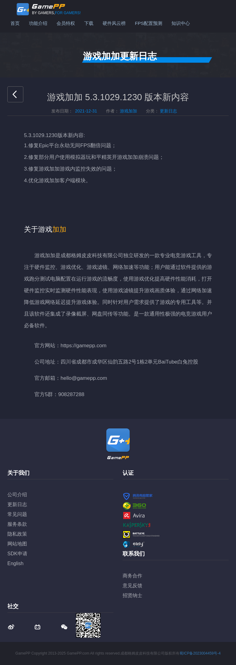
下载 (88, 23)
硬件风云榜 (114, 23)
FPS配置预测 (148, 23)
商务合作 (132, 575)
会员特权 (66, 23)
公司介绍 (17, 494)
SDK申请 (17, 553)
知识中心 (180, 23)
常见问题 (17, 514)
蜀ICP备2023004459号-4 (199, 653)
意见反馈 (132, 585)
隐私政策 (17, 534)
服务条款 (17, 524)
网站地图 (17, 543)
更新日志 (17, 504)
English (15, 563)
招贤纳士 (132, 595)
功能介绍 (38, 23)
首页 (15, 23)
